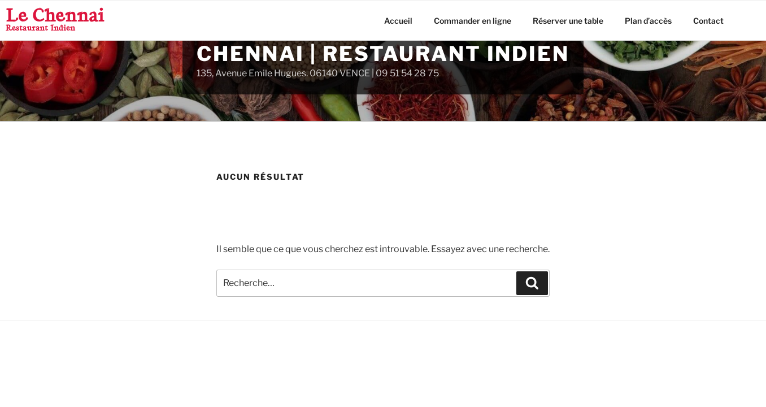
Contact (708, 20)
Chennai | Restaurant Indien (383, 53)
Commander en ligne (472, 20)
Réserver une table (568, 20)
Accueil (398, 20)
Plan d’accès (648, 20)
